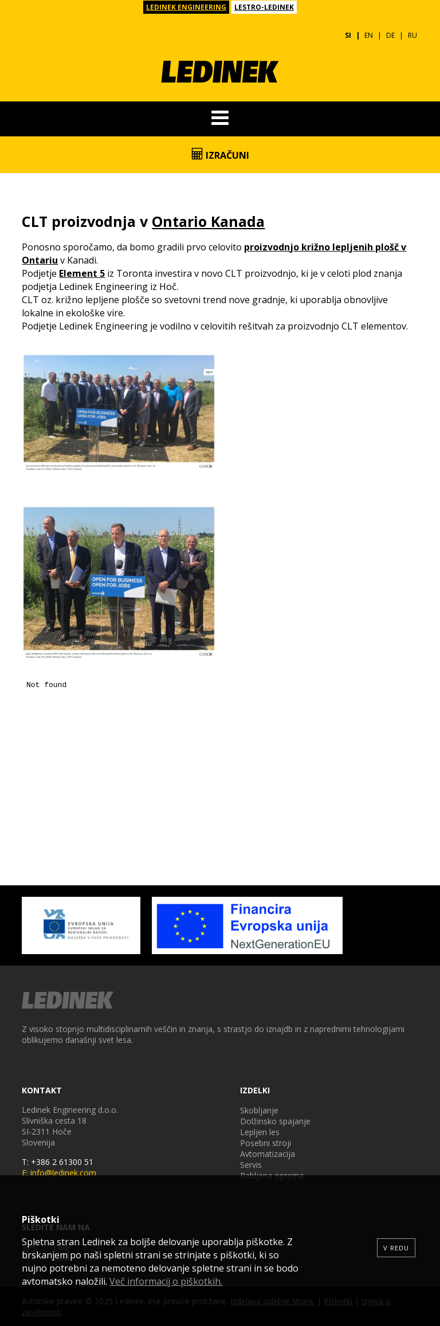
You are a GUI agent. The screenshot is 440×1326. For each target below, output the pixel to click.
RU (412, 35)
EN (368, 35)
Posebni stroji (265, 1142)
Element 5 (82, 273)
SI (348, 35)
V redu (396, 1247)
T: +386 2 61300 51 (57, 1161)
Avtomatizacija (267, 1153)
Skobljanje (259, 1110)
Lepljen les (260, 1132)
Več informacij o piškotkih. (165, 1281)
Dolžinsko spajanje (275, 1121)
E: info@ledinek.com (59, 1172)
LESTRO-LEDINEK (264, 7)
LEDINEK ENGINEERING (186, 7)
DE (390, 35)
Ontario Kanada (208, 221)
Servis (251, 1164)
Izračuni (220, 155)
